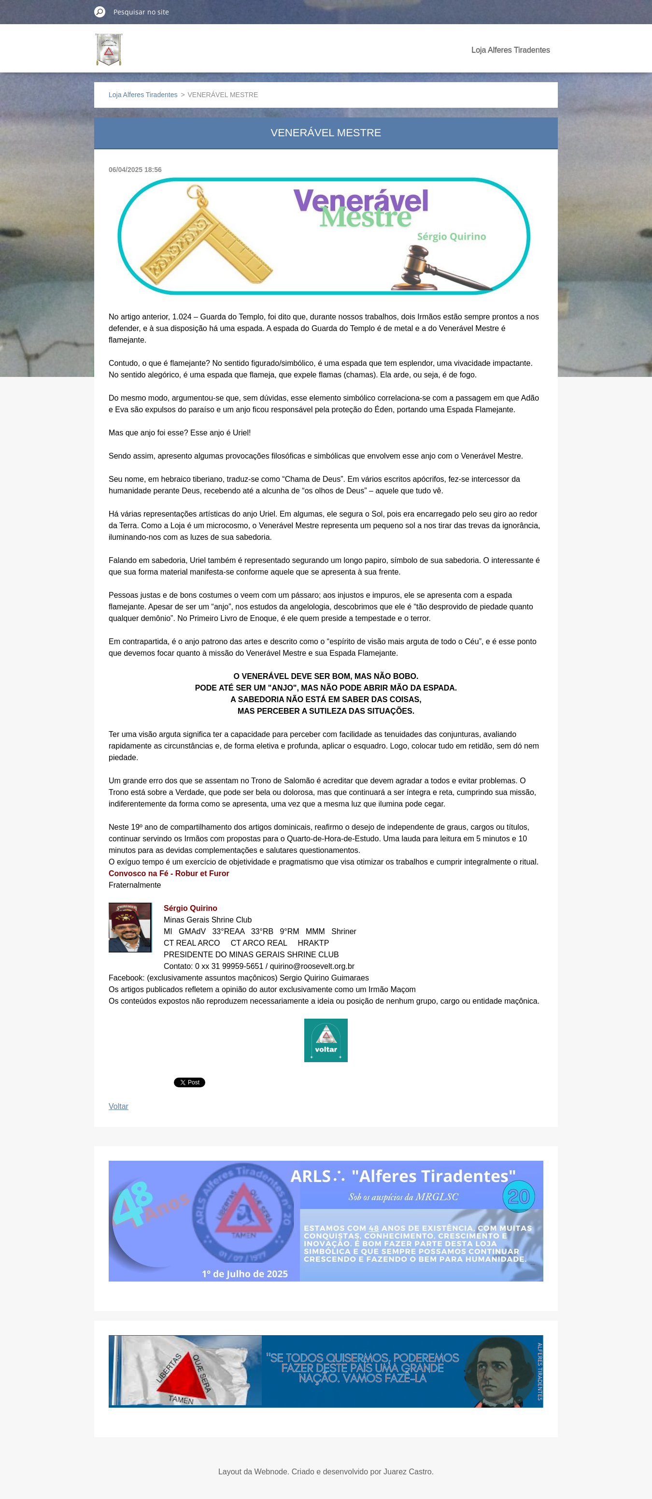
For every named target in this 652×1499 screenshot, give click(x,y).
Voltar (118, 1106)
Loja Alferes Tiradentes (510, 50)
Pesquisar (100, 11)
